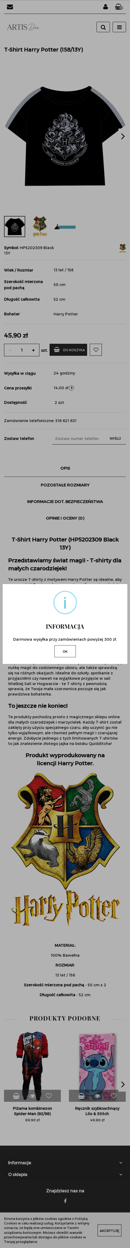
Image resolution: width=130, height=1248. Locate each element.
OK (65, 651)
